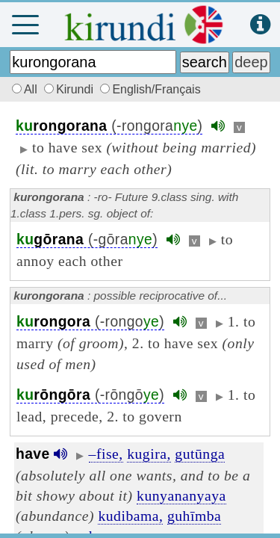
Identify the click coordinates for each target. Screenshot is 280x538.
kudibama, (130, 515)
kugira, (149, 453)
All (22, 89)
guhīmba (194, 515)
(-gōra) (87, 239)
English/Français (150, 89)
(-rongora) (109, 126)
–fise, (106, 453)
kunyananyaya (181, 495)
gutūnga (200, 453)
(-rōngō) (90, 395)
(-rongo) (90, 322)
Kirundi (70, 89)
